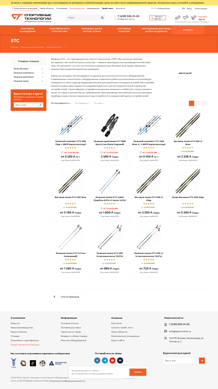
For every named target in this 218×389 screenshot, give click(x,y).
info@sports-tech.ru (126, 19)
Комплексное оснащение (26, 8)
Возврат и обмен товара (74, 336)
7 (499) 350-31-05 (128, 16)
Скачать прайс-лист (122, 327)
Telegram (105, 360)
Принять (138, 372)
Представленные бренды (25, 344)
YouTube (112, 360)
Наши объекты (47, 8)
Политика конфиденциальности (67, 381)
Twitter (120, 360)
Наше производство (22, 327)
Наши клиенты (19, 331)
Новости (15, 323)
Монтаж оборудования (73, 340)
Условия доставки (71, 327)
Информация (93, 8)
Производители (77, 8)
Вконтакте (97, 360)
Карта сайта (117, 340)
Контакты (120, 8)
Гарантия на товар (71, 331)
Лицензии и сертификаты (25, 340)
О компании (61, 8)
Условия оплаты (70, 323)
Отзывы (15, 336)
